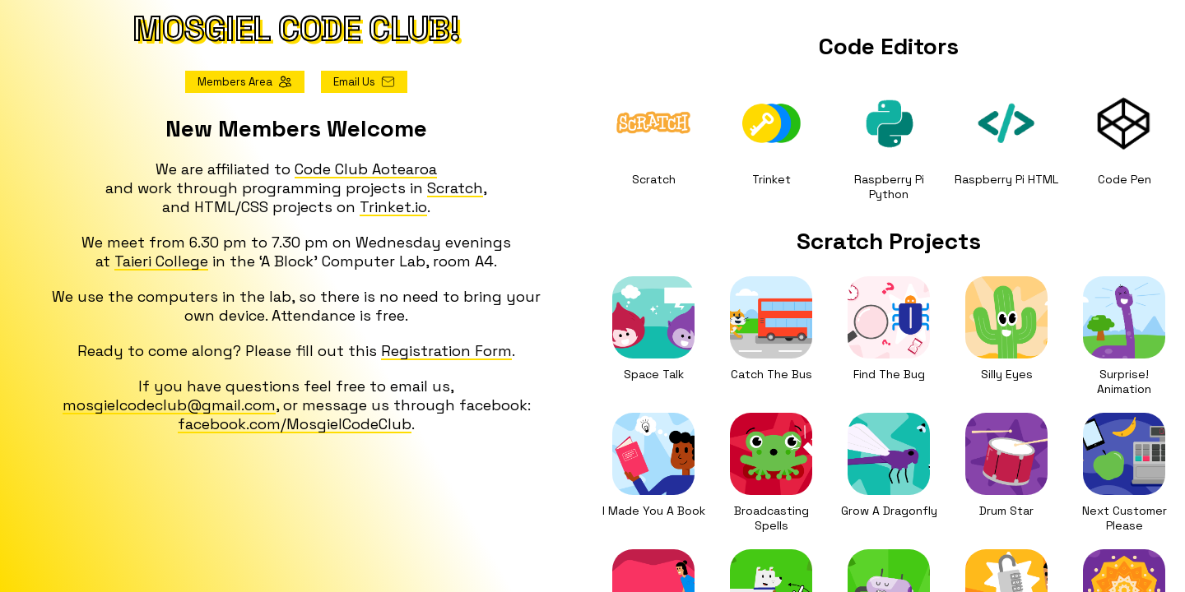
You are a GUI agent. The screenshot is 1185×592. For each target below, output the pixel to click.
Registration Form (446, 350)
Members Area (245, 82)
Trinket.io (393, 206)
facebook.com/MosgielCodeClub (294, 423)
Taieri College (161, 261)
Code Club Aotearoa (366, 169)
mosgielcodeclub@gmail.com (169, 404)
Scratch (455, 187)
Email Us (364, 82)
